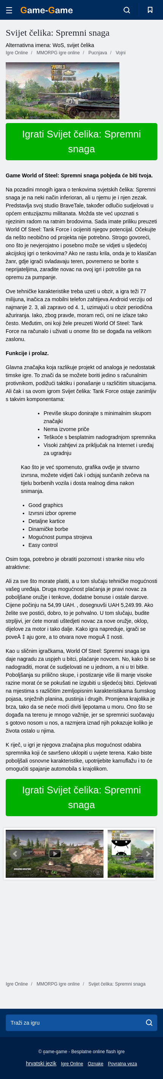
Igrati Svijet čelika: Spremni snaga (81, 141)
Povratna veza (122, 1063)
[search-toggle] (127, 10)
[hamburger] (9, 10)
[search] (149, 1022)
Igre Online (72, 1063)
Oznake (95, 1063)
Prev (15, 854)
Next (147, 854)
